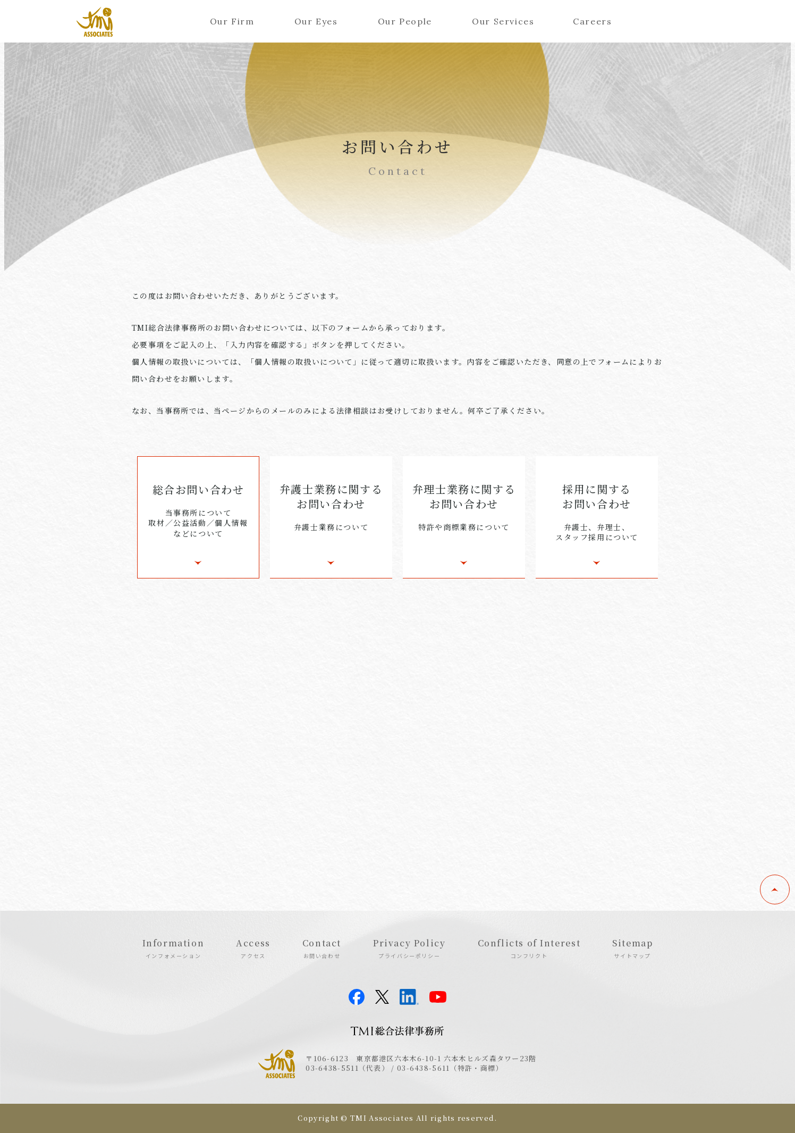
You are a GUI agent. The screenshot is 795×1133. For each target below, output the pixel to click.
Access (253, 948)
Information (173, 948)
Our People (405, 21)
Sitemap (632, 948)
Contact (321, 948)
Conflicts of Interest (529, 948)
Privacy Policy (409, 948)
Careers (592, 21)
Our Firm (232, 21)
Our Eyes (316, 21)
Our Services (503, 21)
